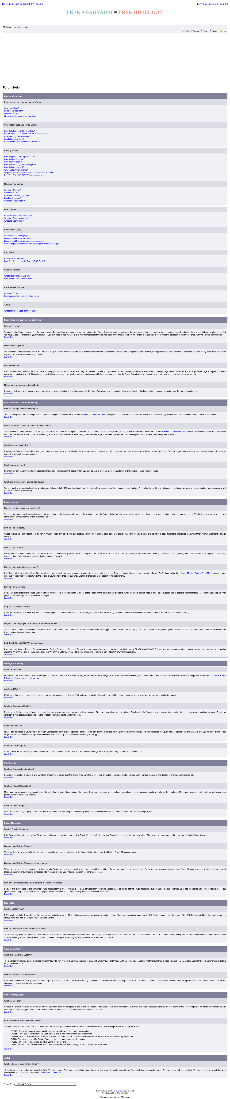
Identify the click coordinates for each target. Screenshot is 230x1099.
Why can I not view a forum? (16, 170)
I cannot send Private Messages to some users (24, 241)
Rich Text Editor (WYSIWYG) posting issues (23, 175)
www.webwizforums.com (51, 1073)
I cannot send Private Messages (17, 238)
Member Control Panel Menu (93, 415)
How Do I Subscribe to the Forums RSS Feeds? (24, 261)
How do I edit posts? (13, 162)
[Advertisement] (115, 59)
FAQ (187, 31)
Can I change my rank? (14, 139)
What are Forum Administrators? (18, 215)
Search (194, 31)
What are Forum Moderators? (16, 218)
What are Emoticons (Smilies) (16, 195)
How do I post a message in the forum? (21, 156)
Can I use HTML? (11, 193)
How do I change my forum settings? (19, 131)
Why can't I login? (11, 108)
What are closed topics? (14, 201)
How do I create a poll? (14, 167)
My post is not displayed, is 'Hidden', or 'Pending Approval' (29, 173)
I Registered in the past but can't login (20, 116)
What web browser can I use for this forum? (22, 142)
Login (225, 31)
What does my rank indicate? (16, 136)
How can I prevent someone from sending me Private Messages (31, 244)
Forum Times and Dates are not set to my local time (26, 134)
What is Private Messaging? (16, 236)
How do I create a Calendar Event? (19, 279)
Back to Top (8, 337)
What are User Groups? (14, 221)
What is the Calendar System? (17, 276)
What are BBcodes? (12, 190)
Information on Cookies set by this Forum (21, 296)
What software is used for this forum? (20, 311)
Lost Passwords (11, 113)
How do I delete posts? (14, 159)
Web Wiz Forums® (117, 1091)
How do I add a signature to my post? (20, 164)
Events (204, 31)
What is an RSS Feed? (14, 258)
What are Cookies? (12, 293)
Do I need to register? (13, 111)
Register (215, 31)
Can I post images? (12, 198)
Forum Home (11, 27)
